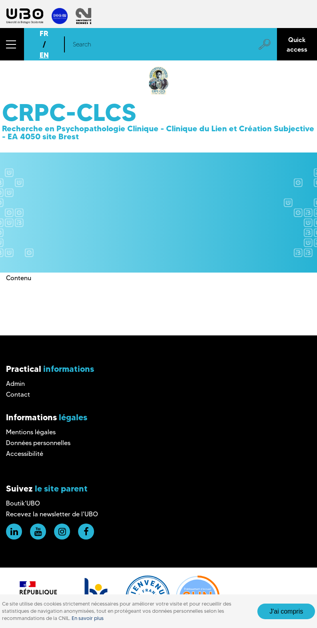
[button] (12, 44)
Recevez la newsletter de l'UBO (52, 514)
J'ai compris (286, 611)
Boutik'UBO (23, 503)
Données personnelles (38, 443)
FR (44, 33)
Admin (15, 383)
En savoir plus (88, 618)
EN (44, 55)
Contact (18, 394)
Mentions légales (31, 432)
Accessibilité (24, 453)
